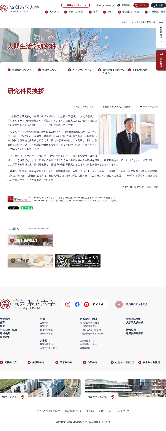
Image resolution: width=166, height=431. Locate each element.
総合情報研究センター (92, 333)
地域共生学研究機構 (89, 322)
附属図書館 (85, 348)
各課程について (50, 70)
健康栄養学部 (46, 333)
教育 (95, 11)
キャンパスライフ (82, 70)
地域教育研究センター (92, 326)
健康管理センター (88, 344)
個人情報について (73, 411)
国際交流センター (88, 341)
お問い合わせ (140, 70)
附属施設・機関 (157, 11)
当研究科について (21, 70)
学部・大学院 (76, 11)
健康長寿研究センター (92, 330)
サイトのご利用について (48, 411)
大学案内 (54, 11)
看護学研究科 (46, 344)
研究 (110, 11)
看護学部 (44, 326)
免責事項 (90, 411)
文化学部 (44, 322)
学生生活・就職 (130, 11)
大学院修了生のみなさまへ (113, 71)
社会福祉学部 (46, 330)
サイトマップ (122, 411)
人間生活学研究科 (142, 22)
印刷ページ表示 (150, 106)
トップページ (125, 22)
